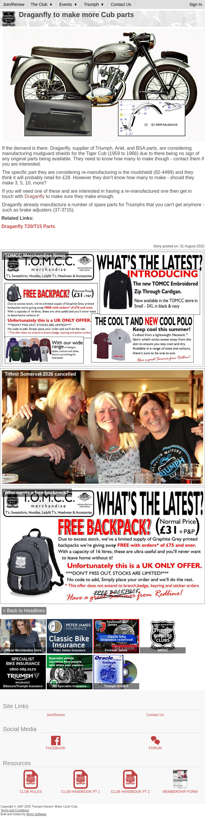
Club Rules (31, 792)
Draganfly (34, 196)
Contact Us (155, 715)
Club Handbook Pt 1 (80, 792)
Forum (155, 748)
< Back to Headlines (24, 610)
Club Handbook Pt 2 (130, 792)
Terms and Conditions (15, 810)
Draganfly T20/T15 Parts (28, 226)
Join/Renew (55, 715)
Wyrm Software (36, 814)
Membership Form (180, 792)
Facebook (55, 748)
